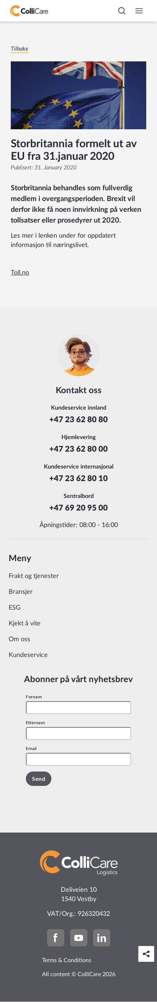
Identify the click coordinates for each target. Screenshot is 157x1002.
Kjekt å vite (25, 623)
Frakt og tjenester (34, 576)
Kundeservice (28, 655)
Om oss (19, 639)
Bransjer (21, 592)
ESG (14, 608)
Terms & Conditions (66, 960)
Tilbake (19, 49)
